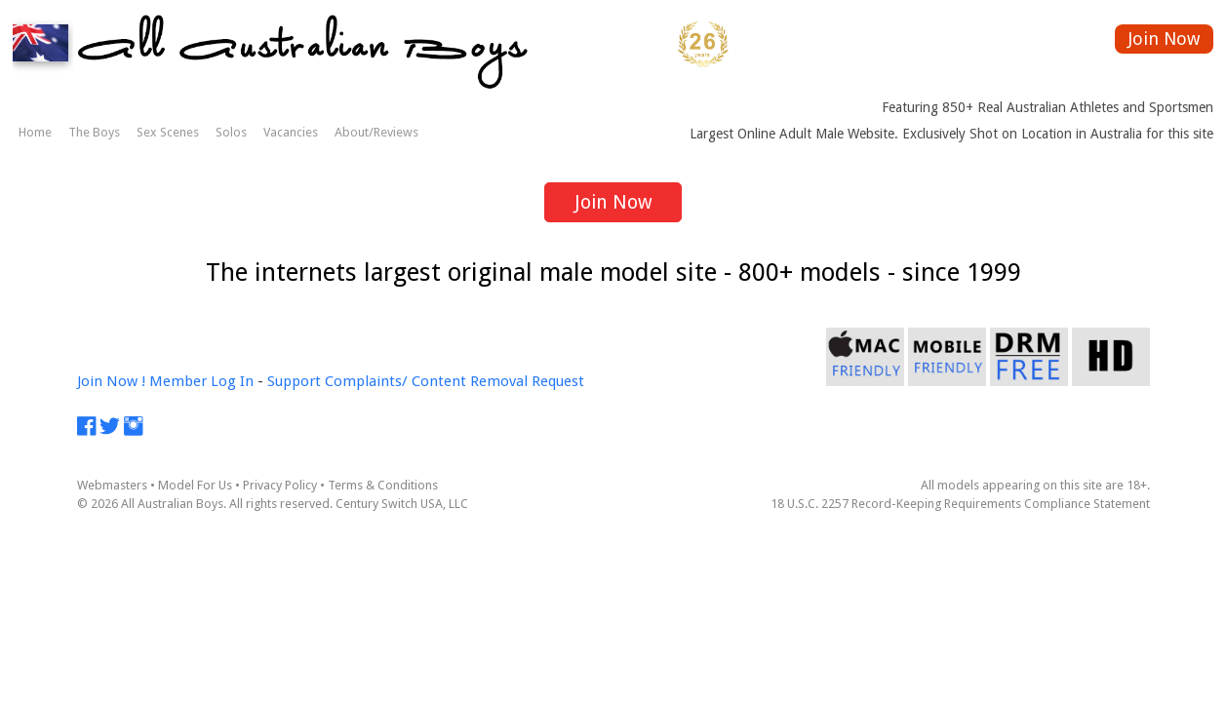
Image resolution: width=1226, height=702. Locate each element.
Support (294, 381)
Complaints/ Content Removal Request (454, 381)
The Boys (94, 132)
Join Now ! (111, 381)
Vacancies (290, 132)
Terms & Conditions (383, 485)
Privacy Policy (280, 485)
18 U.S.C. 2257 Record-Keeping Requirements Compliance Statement (960, 503)
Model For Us (195, 485)
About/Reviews (376, 132)
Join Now (1164, 38)
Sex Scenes (168, 132)
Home (35, 132)
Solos (231, 132)
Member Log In (201, 381)
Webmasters (112, 485)
